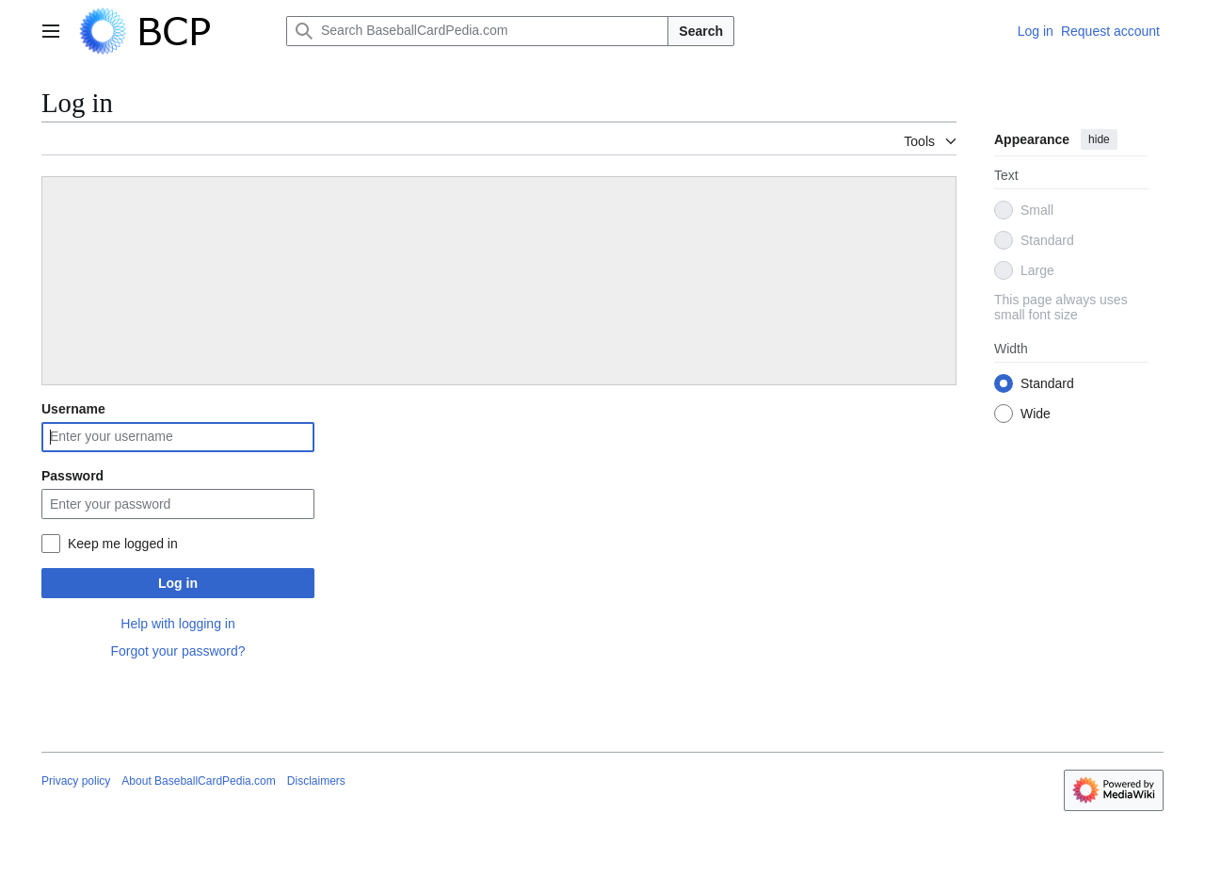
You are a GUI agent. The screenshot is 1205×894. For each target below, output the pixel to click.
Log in (178, 583)
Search (701, 31)
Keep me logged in (123, 543)
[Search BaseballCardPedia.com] (477, 31)
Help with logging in (177, 623)
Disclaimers (316, 781)
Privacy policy (75, 781)
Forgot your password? (177, 650)
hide (1099, 139)
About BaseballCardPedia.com (198, 781)
